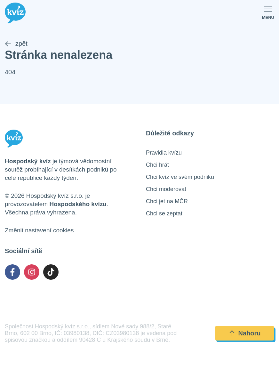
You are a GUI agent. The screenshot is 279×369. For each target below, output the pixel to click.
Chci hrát (157, 165)
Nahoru (245, 333)
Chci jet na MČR (167, 201)
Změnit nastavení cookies (39, 230)
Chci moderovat (166, 189)
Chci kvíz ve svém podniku (180, 177)
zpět (16, 43)
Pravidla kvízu (164, 152)
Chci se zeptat (164, 213)
